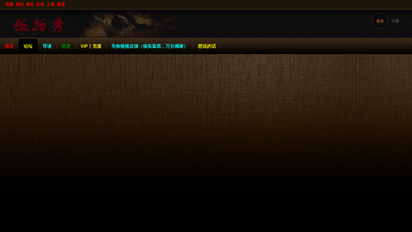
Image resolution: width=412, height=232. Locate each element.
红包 (40, 4)
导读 (47, 46)
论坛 (28, 46)
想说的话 (207, 46)
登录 (380, 21)
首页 (9, 46)
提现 (61, 4)
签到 (19, 4)
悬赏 (65, 46)
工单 (50, 4)
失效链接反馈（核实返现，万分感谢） (149, 46)
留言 (30, 4)
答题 (9, 4)
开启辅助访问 (406, 4)
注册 (395, 21)
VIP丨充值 (90, 46)
